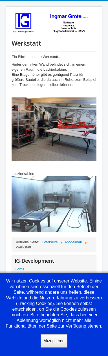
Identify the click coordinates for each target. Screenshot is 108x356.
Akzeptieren (54, 341)
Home (20, 269)
